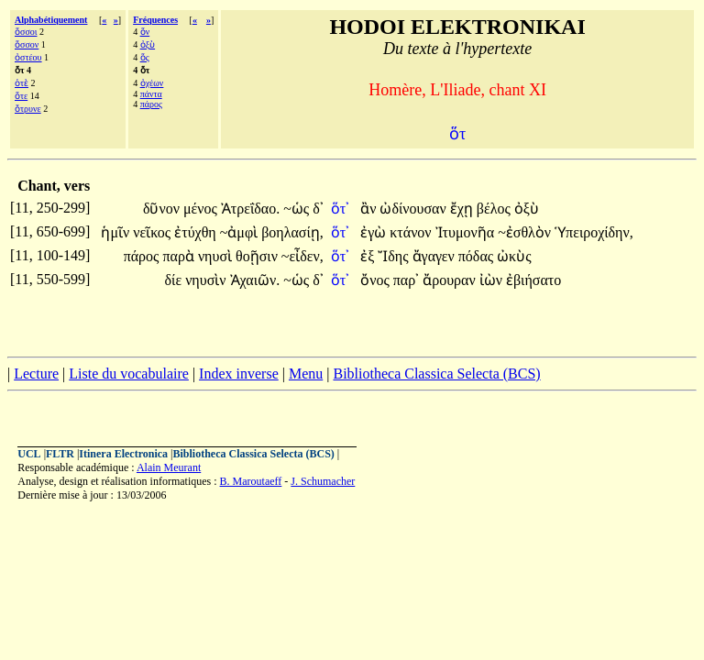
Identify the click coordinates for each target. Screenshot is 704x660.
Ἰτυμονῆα (467, 232)
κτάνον (412, 232)
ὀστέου (28, 57)
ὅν (145, 32)
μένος (202, 208)
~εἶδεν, (302, 256)
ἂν (370, 208)
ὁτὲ (21, 83)
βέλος (495, 208)
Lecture (36, 373)
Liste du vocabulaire (129, 373)
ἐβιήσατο (533, 280)
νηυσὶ (217, 256)
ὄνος (376, 280)
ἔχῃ (463, 208)
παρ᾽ (406, 280)
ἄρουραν (451, 280)
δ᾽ (318, 208)
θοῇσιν (258, 256)
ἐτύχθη (196, 232)
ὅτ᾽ (340, 208)
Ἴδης (395, 256)
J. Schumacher (323, 481)
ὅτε (21, 96)
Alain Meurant (169, 467)
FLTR (60, 453)
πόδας (477, 256)
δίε (175, 280)
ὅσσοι (26, 32)
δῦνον (163, 208)
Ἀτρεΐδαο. (250, 208)
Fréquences (155, 20)
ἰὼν (492, 280)
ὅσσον (26, 44)
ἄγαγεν (435, 256)
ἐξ (369, 256)
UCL (28, 453)
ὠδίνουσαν (414, 208)
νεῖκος (153, 232)
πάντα (151, 94)
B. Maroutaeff (251, 481)
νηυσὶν (207, 280)
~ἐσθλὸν (526, 232)
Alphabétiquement (51, 20)
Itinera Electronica (123, 453)
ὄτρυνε (28, 109)
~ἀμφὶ (240, 232)
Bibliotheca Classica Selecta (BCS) (436, 373)
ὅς (144, 57)
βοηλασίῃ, (292, 232)
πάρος (151, 104)
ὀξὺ (147, 44)
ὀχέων (152, 83)
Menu (306, 373)
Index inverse (239, 373)
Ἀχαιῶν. (255, 280)
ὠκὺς (514, 256)
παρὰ (179, 256)
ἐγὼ (375, 232)
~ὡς (298, 208)
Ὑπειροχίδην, (594, 232)
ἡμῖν (117, 232)
